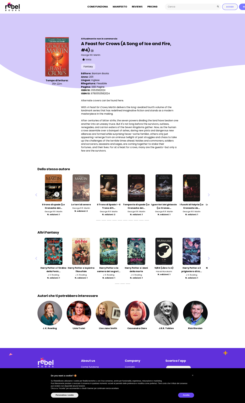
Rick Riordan (195, 328)
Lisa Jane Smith (108, 328)
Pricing (152, 6)
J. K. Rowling (53, 274)
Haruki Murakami (164, 271)
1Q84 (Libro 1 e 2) (164, 267)
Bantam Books (100, 73)
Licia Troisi (79, 328)
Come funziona (97, 6)
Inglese (95, 80)
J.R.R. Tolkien (166, 328)
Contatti (130, 366)
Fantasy (88, 66)
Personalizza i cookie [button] (65, 395)
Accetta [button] (186, 395)
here (120, 100)
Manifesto (120, 6)
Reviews (137, 6)
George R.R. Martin (90, 54)
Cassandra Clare (137, 328)
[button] (192, 375)
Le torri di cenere (81, 204)
